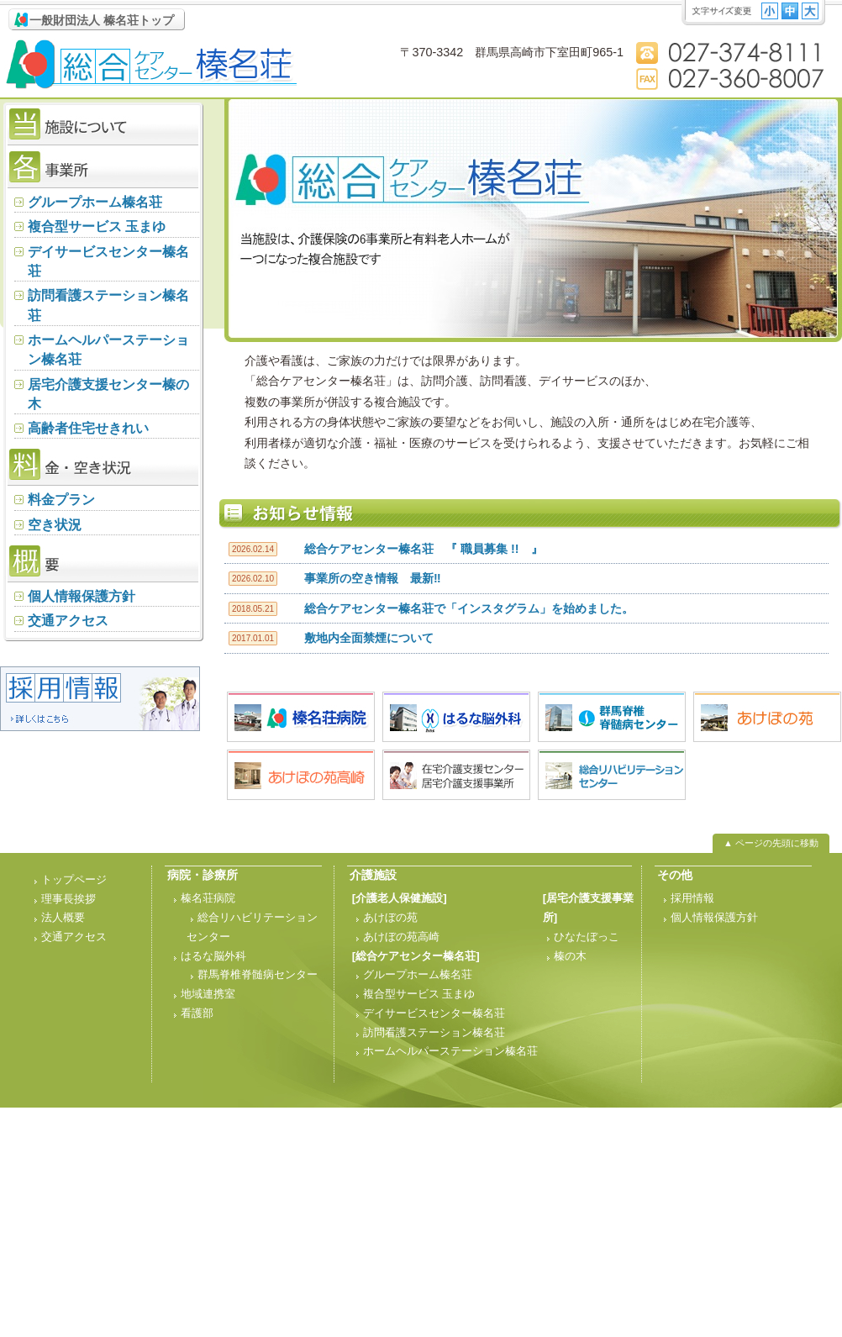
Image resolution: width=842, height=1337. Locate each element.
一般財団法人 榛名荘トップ (101, 20)
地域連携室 (208, 993)
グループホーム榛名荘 (95, 202)
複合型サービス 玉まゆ (97, 226)
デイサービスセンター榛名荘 (108, 261)
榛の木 (570, 956)
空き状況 (55, 525)
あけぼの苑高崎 (401, 936)
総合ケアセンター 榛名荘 (150, 65)
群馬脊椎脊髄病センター (257, 974)
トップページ (74, 879)
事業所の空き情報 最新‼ (372, 578)
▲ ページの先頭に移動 (771, 843)
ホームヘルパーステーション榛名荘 (108, 349)
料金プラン (61, 499)
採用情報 (692, 898)
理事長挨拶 (68, 898)
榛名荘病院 (208, 898)
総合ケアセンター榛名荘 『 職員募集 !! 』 (423, 548)
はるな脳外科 (213, 956)
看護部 (197, 1013)
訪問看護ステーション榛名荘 (108, 305)
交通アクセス (68, 620)
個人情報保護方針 (81, 596)
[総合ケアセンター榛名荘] (416, 956)
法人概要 (63, 917)
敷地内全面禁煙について (369, 638)
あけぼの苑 (390, 917)
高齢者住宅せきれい (88, 428)
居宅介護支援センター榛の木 (108, 394)
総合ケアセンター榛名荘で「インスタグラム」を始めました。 (469, 608)
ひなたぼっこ (586, 936)
